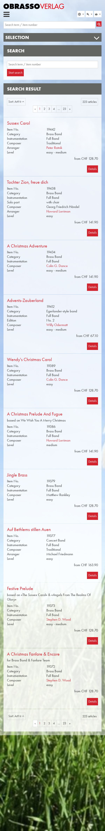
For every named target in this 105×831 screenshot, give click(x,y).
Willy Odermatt (57, 325)
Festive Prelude (20, 588)
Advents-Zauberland (25, 300)
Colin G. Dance (57, 266)
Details (92, 169)
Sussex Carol (18, 123)
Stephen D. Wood (58, 619)
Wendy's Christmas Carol (29, 359)
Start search (15, 73)
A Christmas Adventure (27, 246)
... (59, 109)
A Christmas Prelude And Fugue (34, 414)
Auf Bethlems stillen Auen (29, 529)
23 (64, 109)
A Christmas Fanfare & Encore (33, 654)
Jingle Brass (17, 475)
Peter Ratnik (54, 148)
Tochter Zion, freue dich (27, 182)
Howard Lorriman (58, 211)
